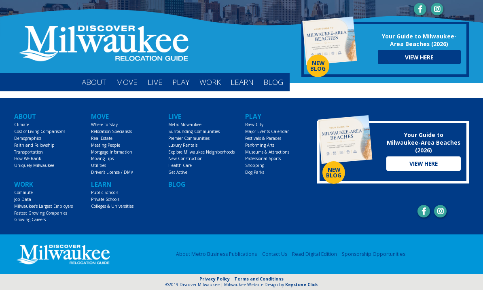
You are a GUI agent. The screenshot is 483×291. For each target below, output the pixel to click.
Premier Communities (189, 138)
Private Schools (105, 199)
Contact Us (274, 254)
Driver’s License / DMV (112, 172)
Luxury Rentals (182, 145)
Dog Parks (254, 172)
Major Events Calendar (267, 131)
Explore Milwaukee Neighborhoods (201, 152)
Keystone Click (301, 284)
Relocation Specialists (111, 131)
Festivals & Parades (263, 138)
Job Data (22, 199)
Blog (273, 82)
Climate (21, 124)
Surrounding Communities (194, 131)
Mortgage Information (111, 152)
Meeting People (105, 145)
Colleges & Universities (112, 206)
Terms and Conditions (259, 279)
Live (155, 82)
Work (210, 82)
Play (181, 82)
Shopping (254, 165)
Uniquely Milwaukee (34, 165)
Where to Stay (104, 124)
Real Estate (101, 138)
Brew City (254, 124)
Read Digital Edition (314, 254)
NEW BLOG (318, 65)
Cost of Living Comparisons (39, 131)
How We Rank (27, 158)
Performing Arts (259, 145)
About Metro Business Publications (216, 254)
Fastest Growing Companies (40, 213)
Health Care (180, 165)
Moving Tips (102, 158)
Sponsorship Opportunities (373, 254)
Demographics (27, 138)
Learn (242, 82)
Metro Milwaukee (184, 124)
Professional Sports (263, 158)
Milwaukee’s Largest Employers (43, 206)
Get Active (177, 172)
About (94, 82)
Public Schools (104, 192)
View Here (419, 57)
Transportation (28, 152)
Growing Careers (30, 219)
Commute (23, 192)
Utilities (98, 165)
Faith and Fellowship (34, 145)
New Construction (185, 158)
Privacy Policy (214, 279)
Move (127, 82)
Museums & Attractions (267, 152)
